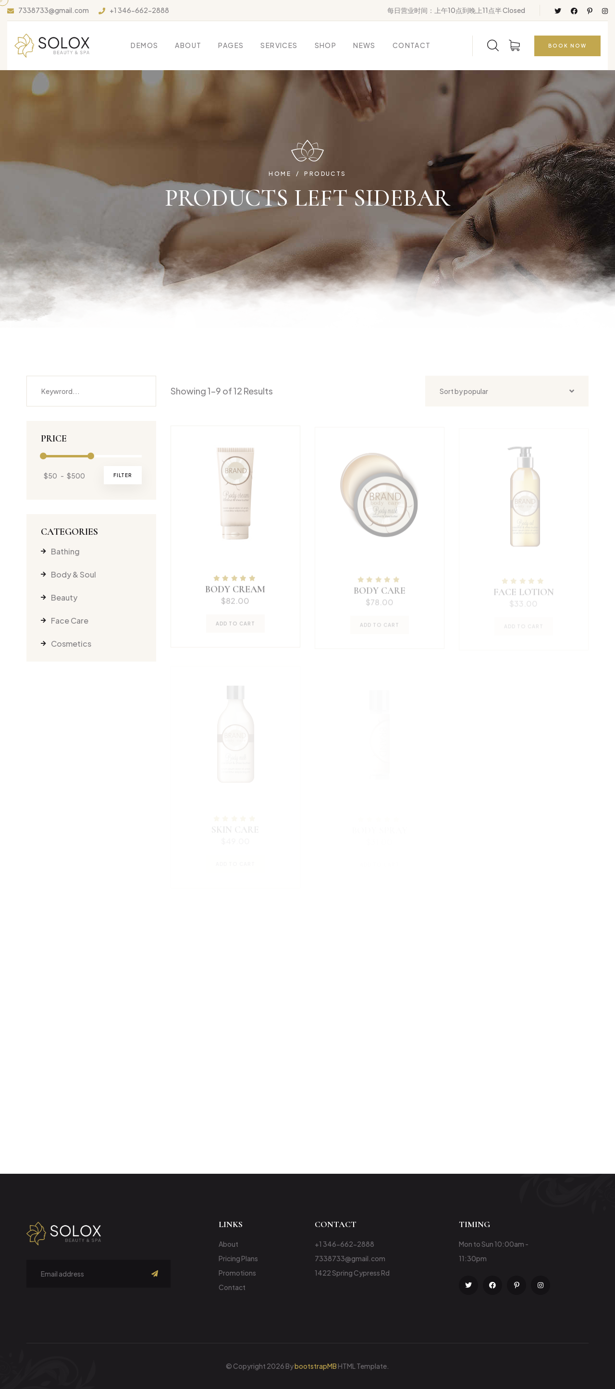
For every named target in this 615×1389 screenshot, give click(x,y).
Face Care (64, 620)
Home (280, 174)
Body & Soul (68, 574)
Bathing (60, 551)
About (188, 45)
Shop (326, 45)
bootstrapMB (316, 1366)
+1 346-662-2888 (139, 10)
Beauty (59, 597)
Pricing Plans (238, 1258)
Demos (144, 45)
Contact (412, 45)
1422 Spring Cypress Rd (352, 1272)
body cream (235, 594)
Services (278, 45)
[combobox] (507, 391)
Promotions (237, 1272)
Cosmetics (66, 644)
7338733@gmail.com (53, 10)
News (364, 45)
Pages (231, 45)
